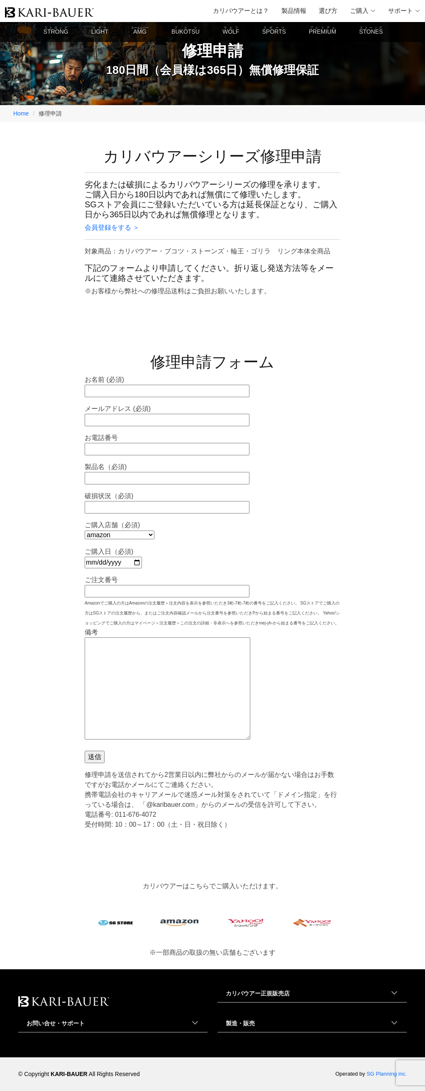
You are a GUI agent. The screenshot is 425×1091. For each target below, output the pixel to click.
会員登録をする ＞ (112, 227)
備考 (167, 685)
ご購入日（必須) (113, 557)
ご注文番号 (167, 585)
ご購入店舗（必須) (119, 529)
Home (21, 113)
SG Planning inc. (386, 1074)
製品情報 (293, 10)
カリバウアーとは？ (241, 10)
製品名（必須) (167, 472)
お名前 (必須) (167, 385)
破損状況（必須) (167, 501)
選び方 (328, 10)
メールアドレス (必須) (167, 414)
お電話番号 (167, 443)
